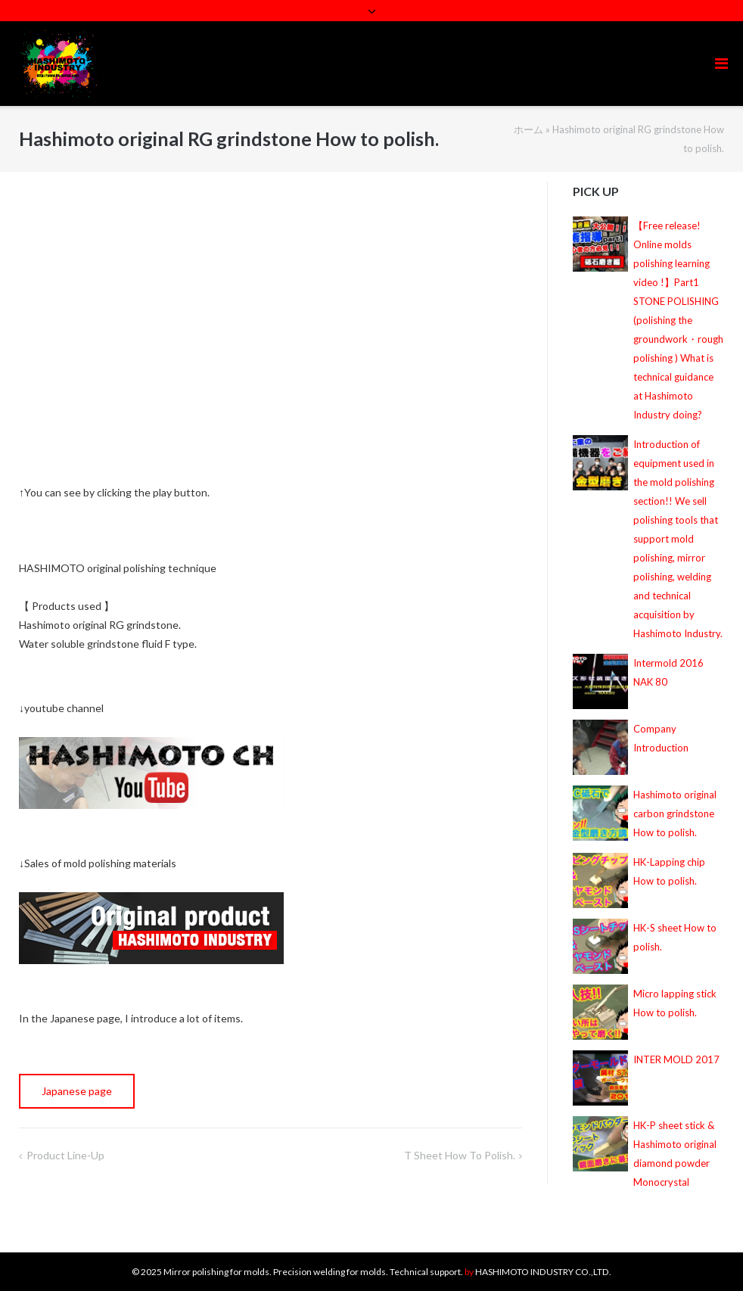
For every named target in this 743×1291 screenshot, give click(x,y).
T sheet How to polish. (459, 1155)
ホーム (528, 129)
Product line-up (65, 1155)
